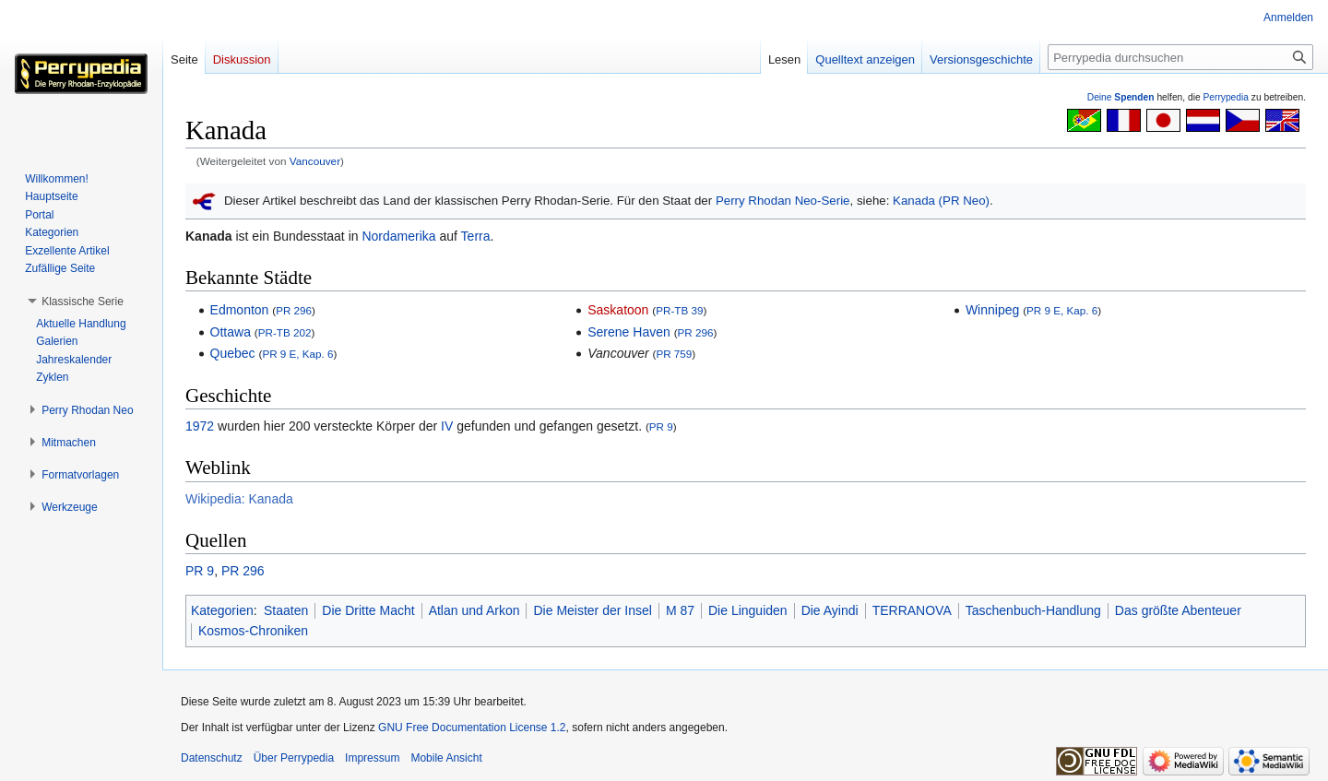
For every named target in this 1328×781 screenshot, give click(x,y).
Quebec (232, 353)
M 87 (680, 610)
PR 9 (661, 426)
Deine (1121, 97)
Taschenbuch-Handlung (1033, 610)
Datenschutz (212, 757)
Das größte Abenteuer (1178, 610)
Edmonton (239, 309)
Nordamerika (398, 236)
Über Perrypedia (294, 757)
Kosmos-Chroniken (253, 630)
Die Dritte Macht (368, 610)
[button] (83, 301)
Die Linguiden (748, 610)
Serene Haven (628, 332)
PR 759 (674, 354)
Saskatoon (617, 309)
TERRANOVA (912, 610)
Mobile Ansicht (445, 757)
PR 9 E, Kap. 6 (297, 354)
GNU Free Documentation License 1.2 (471, 727)
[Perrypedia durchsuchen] (1180, 57)
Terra (476, 236)
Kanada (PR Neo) (941, 200)
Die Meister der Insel (592, 610)
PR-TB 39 (679, 310)
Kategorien (222, 610)
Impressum (372, 757)
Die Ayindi (830, 610)
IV (447, 426)
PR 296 (294, 310)
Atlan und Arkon (474, 610)
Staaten (286, 610)
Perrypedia (1226, 97)
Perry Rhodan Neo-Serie (783, 200)
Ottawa (230, 332)
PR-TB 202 (285, 332)
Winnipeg (992, 309)
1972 (199, 426)
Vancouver (315, 161)
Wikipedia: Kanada (239, 498)
